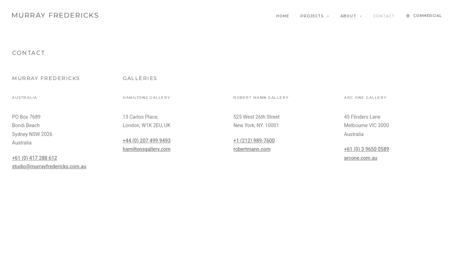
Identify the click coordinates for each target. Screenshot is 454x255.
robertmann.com (252, 149)
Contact (384, 16)
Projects (314, 16)
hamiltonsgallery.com (147, 149)
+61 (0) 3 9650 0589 (366, 149)
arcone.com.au (360, 158)
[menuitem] (285, 16)
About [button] (351, 16)
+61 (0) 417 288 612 (34, 158)
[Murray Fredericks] (55, 15)
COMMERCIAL (427, 15)
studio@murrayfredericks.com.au (49, 166)
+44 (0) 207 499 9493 (147, 140)
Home (282, 16)
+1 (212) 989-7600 (254, 140)
